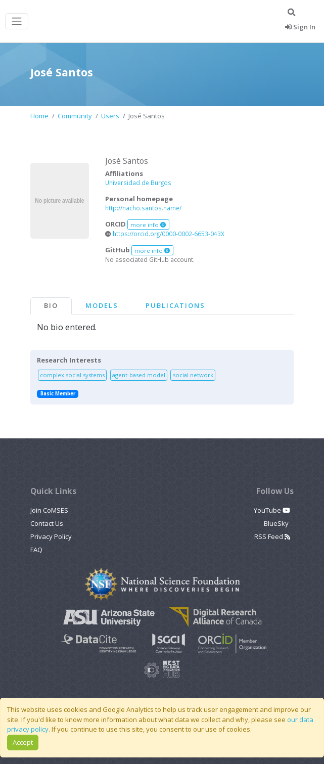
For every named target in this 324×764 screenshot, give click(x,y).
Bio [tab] (51, 305)
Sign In (300, 26)
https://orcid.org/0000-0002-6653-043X (164, 234)
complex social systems (72, 375)
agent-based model (138, 375)
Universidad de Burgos (138, 182)
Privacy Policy (51, 536)
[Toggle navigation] (16, 21)
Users (110, 115)
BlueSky (277, 523)
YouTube (272, 510)
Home (39, 115)
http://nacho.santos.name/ (143, 208)
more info (148, 225)
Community (75, 115)
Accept (23, 742)
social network (193, 375)
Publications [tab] (175, 305)
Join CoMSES (49, 510)
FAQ (36, 549)
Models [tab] (101, 305)
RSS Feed (272, 536)
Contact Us (46, 523)
